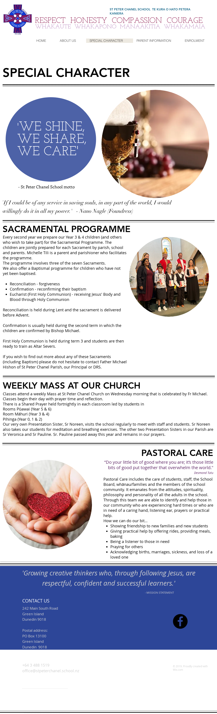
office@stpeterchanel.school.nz (49, 706)
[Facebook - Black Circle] (180, 621)
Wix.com (178, 669)
